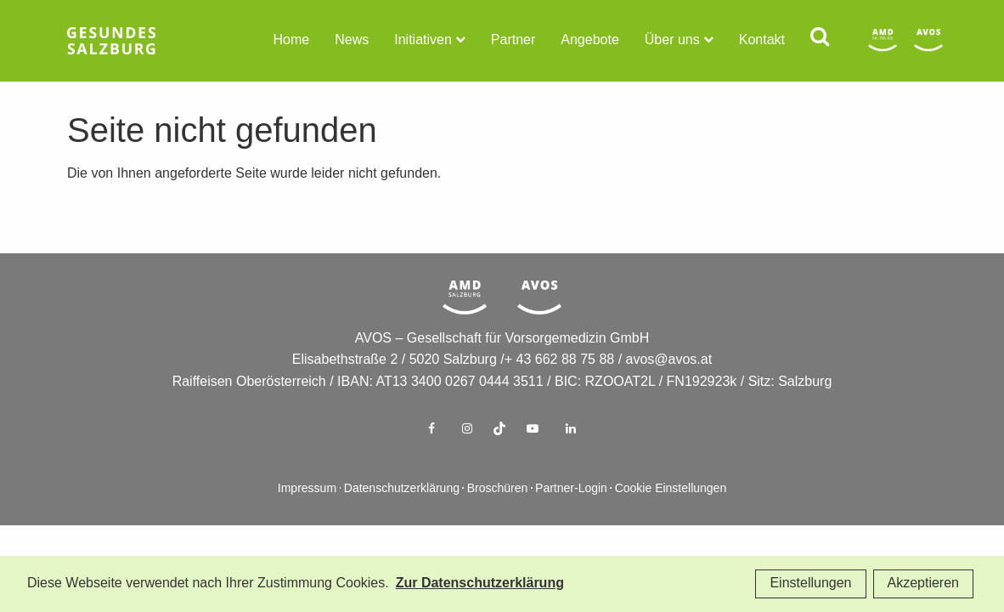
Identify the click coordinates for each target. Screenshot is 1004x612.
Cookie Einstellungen (671, 516)
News (352, 40)
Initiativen (423, 40)
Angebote (590, 40)
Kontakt (762, 40)
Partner (513, 40)
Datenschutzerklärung (402, 516)
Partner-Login (571, 516)
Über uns (672, 40)
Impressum (307, 516)
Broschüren (497, 516)
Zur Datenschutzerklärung (480, 583)
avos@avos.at (669, 387)
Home (292, 40)
